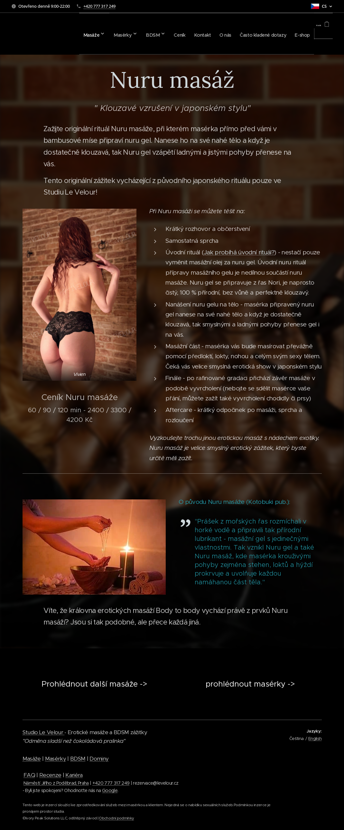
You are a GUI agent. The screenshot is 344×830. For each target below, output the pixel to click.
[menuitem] (56, 34)
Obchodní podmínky (116, 818)
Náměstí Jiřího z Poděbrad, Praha (56, 783)
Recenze (50, 775)
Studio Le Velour (44, 732)
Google (109, 790)
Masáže (32, 758)
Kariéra (73, 775)
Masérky (55, 758)
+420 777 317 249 (99, 6)
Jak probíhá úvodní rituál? (239, 252)
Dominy (98, 758)
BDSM (77, 758)
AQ (31, 775)
